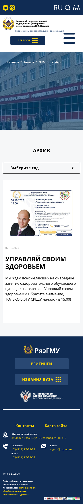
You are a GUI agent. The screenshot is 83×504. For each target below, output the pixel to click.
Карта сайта (56, 425)
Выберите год (24, 167)
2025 (42, 62)
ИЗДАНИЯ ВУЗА (41, 379)
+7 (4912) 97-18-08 (23, 455)
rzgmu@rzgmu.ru (61, 447)
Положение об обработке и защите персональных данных (19, 491)
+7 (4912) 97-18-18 (23, 447)
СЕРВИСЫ (28, 40)
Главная (13, 62)
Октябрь (55, 62)
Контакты (24, 425)
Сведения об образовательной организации (39, 30)
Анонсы (28, 62)
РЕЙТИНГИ (41, 363)
